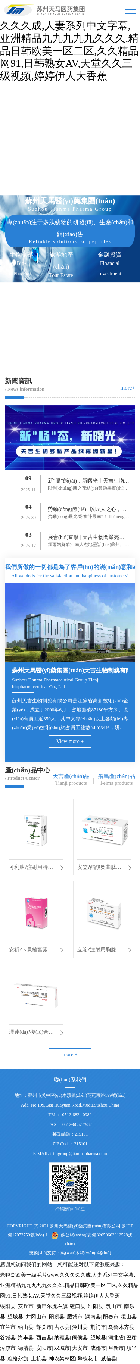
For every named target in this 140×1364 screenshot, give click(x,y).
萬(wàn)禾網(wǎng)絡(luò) (85, 1252)
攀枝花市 (87, 1358)
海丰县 (26, 1337)
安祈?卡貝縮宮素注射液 (31, 951)
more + (69, 1054)
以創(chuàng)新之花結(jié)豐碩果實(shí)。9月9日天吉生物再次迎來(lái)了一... (88, 489)
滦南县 (93, 1317)
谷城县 (8, 1337)
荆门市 (98, 1327)
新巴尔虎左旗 (52, 1306)
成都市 (98, 1348)
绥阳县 (8, 1306)
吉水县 (62, 1327)
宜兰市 (8, 1327)
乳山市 (114, 1306)
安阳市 (44, 1348)
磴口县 (77, 1306)
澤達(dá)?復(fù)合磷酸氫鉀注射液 (31, 1033)
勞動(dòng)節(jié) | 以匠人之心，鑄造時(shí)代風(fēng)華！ (87, 510)
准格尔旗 (17, 1358)
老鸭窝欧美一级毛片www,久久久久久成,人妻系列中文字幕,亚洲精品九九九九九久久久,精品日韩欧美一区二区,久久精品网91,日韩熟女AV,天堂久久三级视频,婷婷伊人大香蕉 (69, 1285)
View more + (70, 741)
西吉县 (44, 1337)
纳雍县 (62, 1337)
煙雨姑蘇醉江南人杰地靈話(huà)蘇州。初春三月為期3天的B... (88, 545)
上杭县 (39, 1358)
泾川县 (80, 1327)
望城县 (15, 1317)
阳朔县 (57, 1317)
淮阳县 (95, 1306)
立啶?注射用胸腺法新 (99, 951)
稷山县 (129, 1317)
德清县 (26, 1348)
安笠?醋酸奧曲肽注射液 (99, 868)
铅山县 (26, 1327)
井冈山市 (36, 1317)
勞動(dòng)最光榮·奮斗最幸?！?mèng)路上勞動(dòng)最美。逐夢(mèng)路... (87, 517)
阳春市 (111, 1317)
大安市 (80, 1348)
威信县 (108, 1358)
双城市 (62, 1348)
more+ (128, 388)
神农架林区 (62, 1358)
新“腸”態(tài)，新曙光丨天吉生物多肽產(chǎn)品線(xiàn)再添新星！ (88, 482)
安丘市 (26, 1306)
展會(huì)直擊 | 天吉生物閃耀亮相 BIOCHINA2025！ (88, 538)
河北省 (116, 1337)
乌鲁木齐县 (121, 1327)
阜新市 (116, 1348)
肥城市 (75, 1317)
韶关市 (44, 1327)
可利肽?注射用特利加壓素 (31, 868)
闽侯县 (80, 1337)
